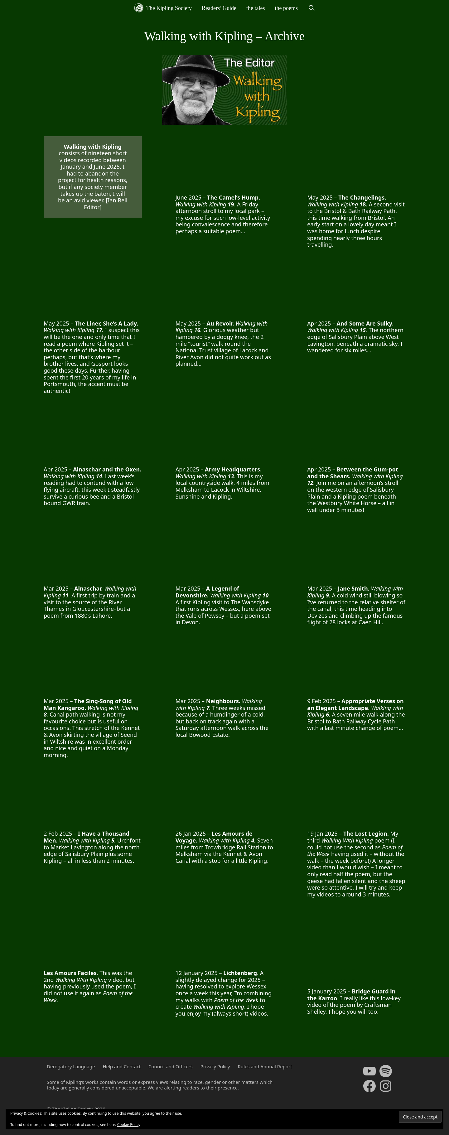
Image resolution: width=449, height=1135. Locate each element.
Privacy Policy (215, 1066)
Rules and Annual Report (265, 1066)
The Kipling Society (163, 7)
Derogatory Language (71, 1066)
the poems (286, 8)
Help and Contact (122, 1066)
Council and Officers (170, 1066)
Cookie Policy (128, 1124)
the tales (255, 8)
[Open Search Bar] (311, 8)
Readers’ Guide (219, 8)
